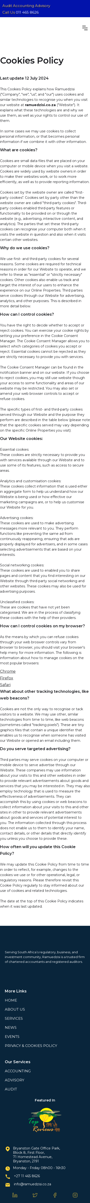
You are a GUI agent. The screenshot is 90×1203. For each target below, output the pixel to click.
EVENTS (12, 1036)
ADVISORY (14, 1080)
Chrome (8, 671)
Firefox (6, 678)
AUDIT (11, 1089)
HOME (11, 1000)
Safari (5, 685)
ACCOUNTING (18, 1071)
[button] (85, 28)
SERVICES (14, 1018)
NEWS (11, 1027)
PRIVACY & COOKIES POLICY (31, 1045)
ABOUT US (15, 1009)
